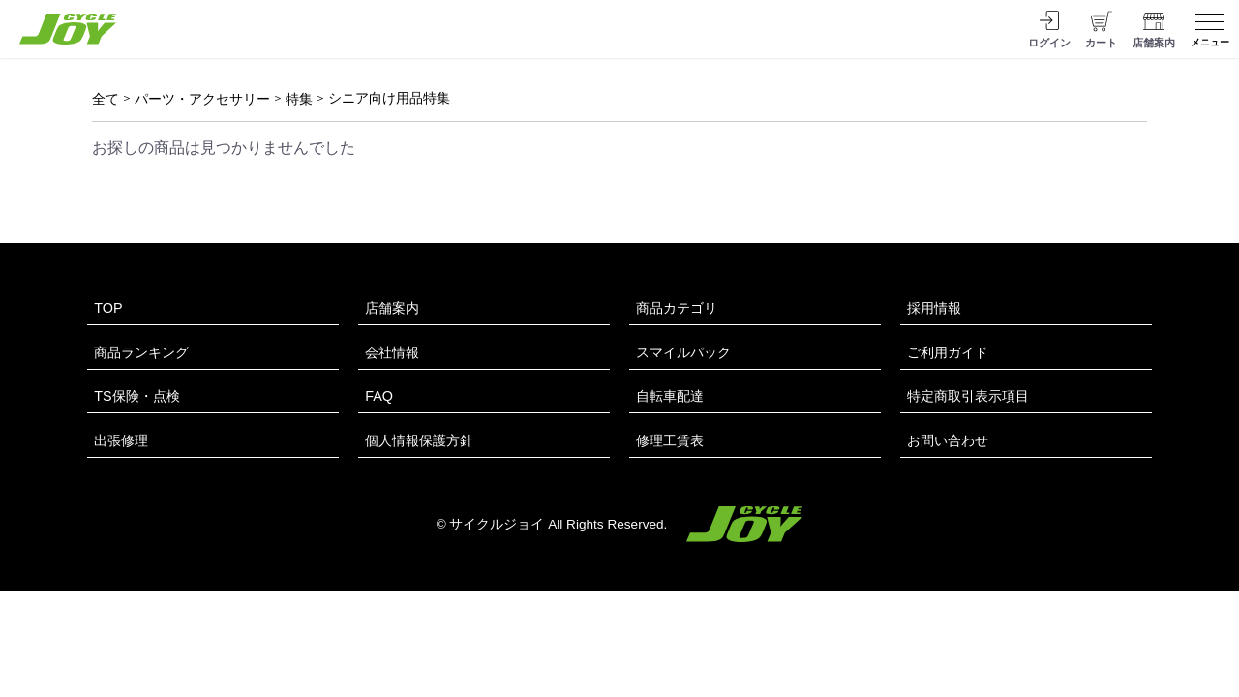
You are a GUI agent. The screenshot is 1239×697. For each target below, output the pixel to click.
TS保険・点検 (136, 396)
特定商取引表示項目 (968, 396)
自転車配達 (670, 396)
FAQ (379, 396)
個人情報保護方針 (419, 440)
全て (105, 98)
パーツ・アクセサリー (202, 98)
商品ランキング (141, 352)
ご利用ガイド (947, 352)
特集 (299, 98)
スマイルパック (683, 352)
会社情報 (392, 352)
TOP (108, 308)
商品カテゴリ (676, 308)
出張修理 (121, 440)
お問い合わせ (947, 440)
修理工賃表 (670, 440)
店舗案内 (392, 308)
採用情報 (934, 308)
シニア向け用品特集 (389, 98)
